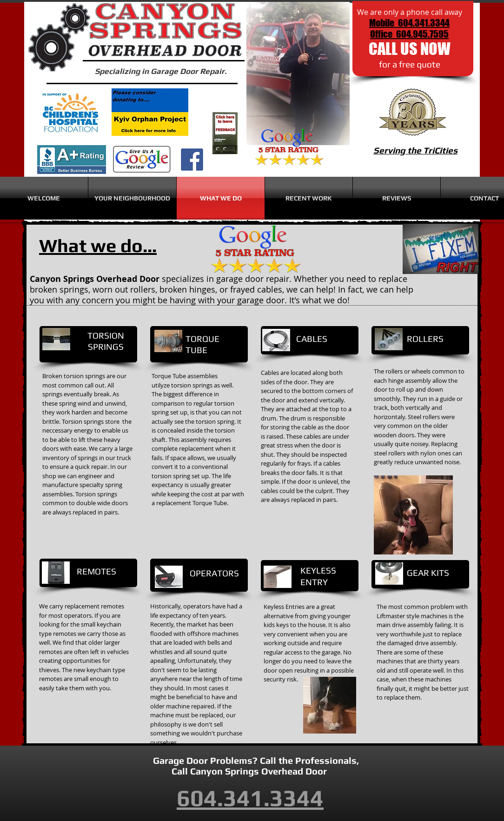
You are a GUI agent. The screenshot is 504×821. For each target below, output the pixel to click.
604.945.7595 (422, 34)
